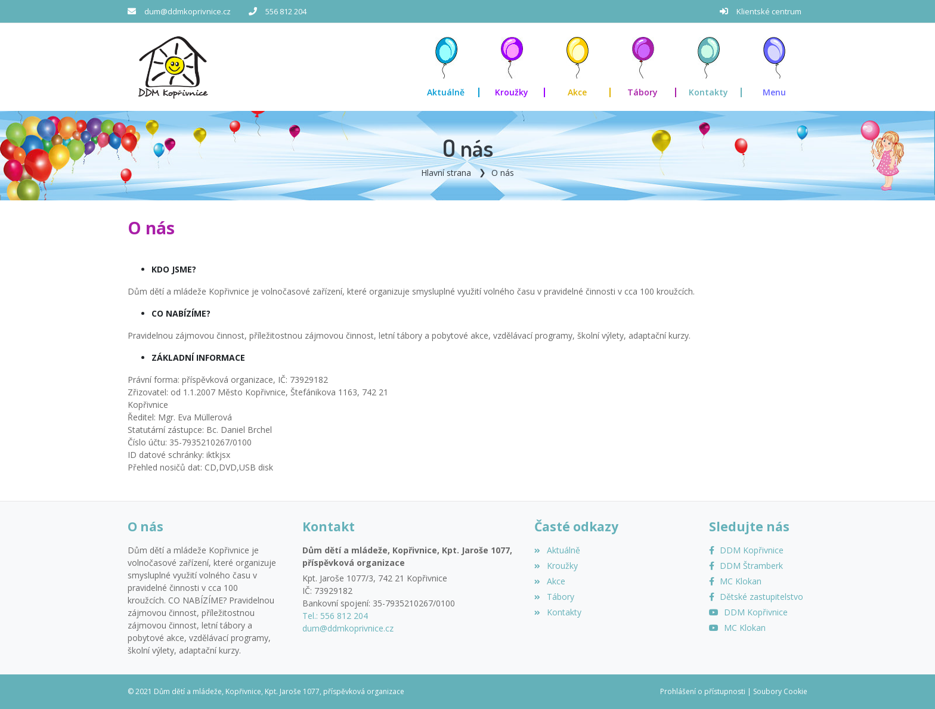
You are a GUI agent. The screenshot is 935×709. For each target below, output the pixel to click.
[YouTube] (748, 612)
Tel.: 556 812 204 (335, 615)
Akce (549, 581)
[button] (774, 67)
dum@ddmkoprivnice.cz (187, 11)
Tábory (554, 596)
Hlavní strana (446, 172)
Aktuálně (557, 550)
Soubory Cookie (780, 691)
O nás (502, 172)
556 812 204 (285, 11)
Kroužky (555, 565)
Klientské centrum (768, 11)
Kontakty (557, 612)
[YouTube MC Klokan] (737, 627)
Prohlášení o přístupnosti (702, 691)
